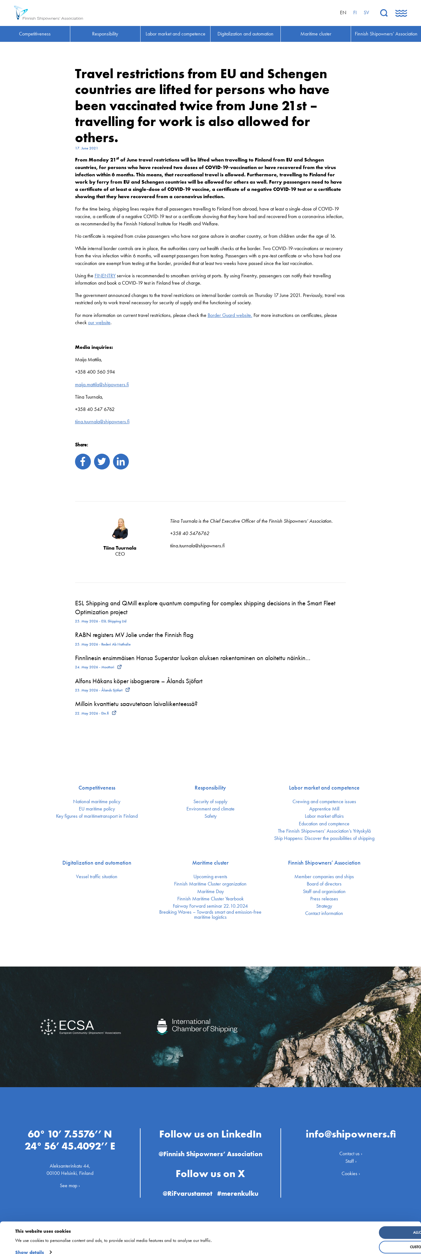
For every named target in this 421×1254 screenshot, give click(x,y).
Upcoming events (210, 876)
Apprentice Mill (324, 808)
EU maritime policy (97, 808)
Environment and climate (210, 808)
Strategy (324, 906)
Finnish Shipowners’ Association (324, 863)
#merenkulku (239, 1191)
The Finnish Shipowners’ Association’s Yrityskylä (324, 831)
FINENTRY (105, 275)
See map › (70, 1183)
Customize (369, 1239)
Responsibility (210, 788)
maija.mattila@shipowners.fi (102, 384)
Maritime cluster (210, 863)
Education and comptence (324, 823)
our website (99, 322)
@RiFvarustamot (186, 1191)
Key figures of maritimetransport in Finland (97, 816)
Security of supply (210, 801)
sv (366, 12)
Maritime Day (210, 891)
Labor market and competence (324, 788)
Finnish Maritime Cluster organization (210, 883)
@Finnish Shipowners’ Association (210, 1151)
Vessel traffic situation (96, 876)
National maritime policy (96, 801)
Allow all (369, 1224)
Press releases (324, 898)
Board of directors (324, 883)
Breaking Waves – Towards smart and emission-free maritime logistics (210, 915)
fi (355, 12)
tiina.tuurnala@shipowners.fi (102, 421)
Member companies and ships (324, 876)
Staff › (351, 1159)
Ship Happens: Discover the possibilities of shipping (324, 838)
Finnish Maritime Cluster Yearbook (210, 898)
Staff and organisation (324, 891)
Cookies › (351, 1171)
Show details (29, 1244)
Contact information (324, 913)
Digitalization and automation (96, 863)
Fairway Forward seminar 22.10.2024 (210, 906)
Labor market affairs (324, 816)
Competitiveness (97, 788)
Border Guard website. (230, 315)
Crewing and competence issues (324, 801)
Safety (210, 816)
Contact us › (350, 1151)
